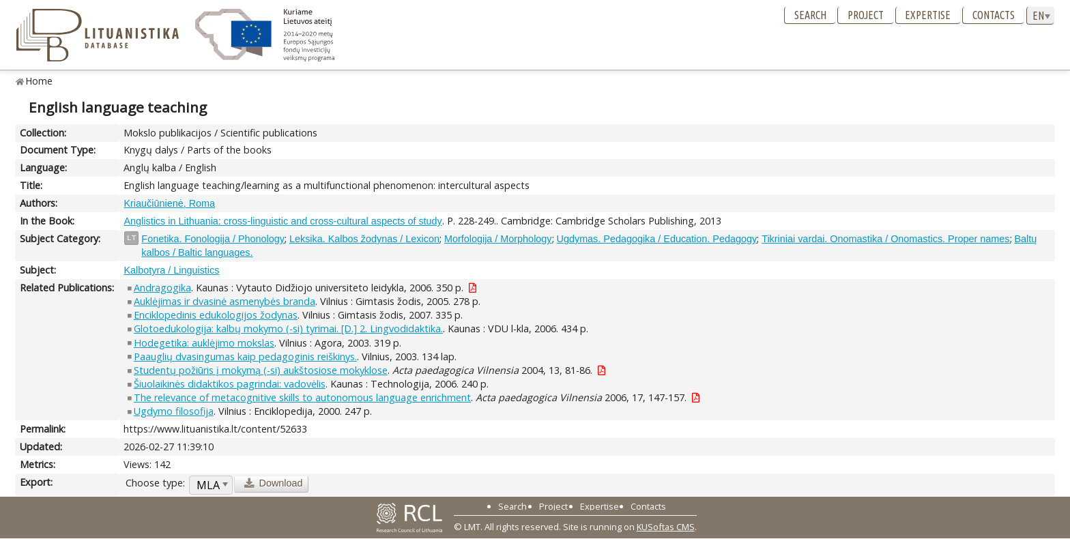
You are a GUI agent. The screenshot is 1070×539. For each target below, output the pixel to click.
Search (810, 15)
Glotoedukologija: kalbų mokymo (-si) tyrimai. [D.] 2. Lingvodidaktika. (288, 328)
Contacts (993, 15)
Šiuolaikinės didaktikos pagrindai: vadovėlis (230, 383)
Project (866, 15)
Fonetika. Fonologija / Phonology (213, 238)
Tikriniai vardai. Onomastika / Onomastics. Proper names (885, 238)
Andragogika (162, 287)
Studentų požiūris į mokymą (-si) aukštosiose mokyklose (261, 370)
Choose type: (155, 482)
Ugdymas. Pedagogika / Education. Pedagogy (657, 238)
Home (39, 80)
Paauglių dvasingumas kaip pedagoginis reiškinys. (245, 356)
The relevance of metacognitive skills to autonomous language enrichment (302, 397)
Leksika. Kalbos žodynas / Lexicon (364, 238)
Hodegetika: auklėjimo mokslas (204, 342)
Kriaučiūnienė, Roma (169, 203)
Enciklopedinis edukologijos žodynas (216, 314)
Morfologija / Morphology (498, 238)
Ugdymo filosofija (174, 411)
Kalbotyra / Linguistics (171, 270)
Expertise (928, 15)
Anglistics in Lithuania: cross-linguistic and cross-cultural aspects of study (283, 221)
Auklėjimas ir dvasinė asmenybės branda (224, 301)
